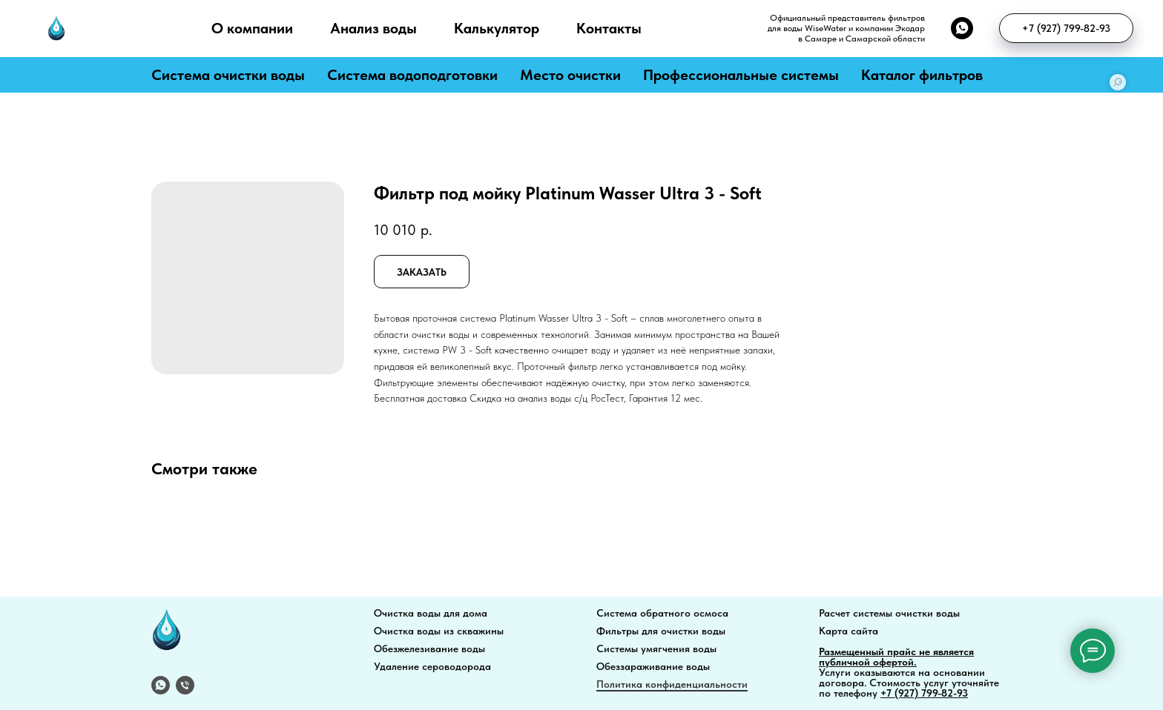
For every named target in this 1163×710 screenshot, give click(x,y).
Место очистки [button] (570, 75)
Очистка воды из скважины (439, 631)
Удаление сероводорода (432, 666)
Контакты (609, 28)
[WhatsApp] (160, 685)
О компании (252, 28)
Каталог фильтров (922, 75)
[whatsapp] (962, 28)
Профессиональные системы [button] (741, 75)
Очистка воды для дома (430, 613)
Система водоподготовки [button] (412, 75)
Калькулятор (496, 28)
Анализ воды (373, 28)
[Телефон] (185, 685)
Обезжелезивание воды (429, 648)
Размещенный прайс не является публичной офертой (896, 657)
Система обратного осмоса (662, 613)
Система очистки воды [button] (228, 75)
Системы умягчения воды (656, 648)
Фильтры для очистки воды (660, 631)
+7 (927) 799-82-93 (924, 693)
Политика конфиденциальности (672, 684)
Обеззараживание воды (653, 666)
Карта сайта (848, 631)
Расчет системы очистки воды (889, 613)
